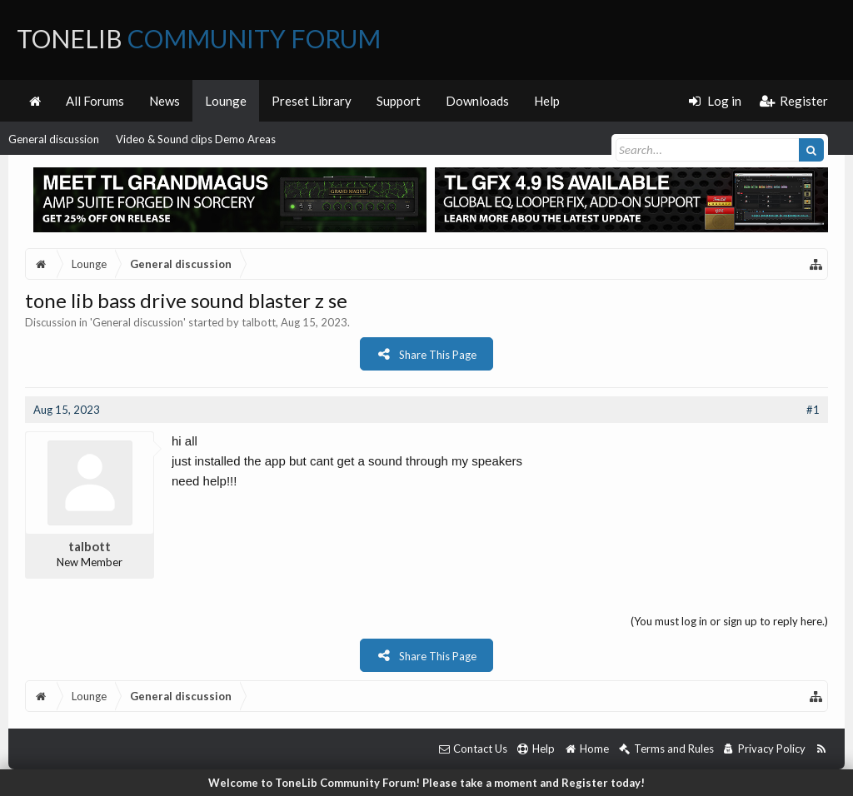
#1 (813, 409)
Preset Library (312, 100)
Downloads (477, 100)
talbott (259, 322)
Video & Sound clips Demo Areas (196, 139)
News (164, 100)
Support (399, 100)
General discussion (53, 139)
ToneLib (199, 38)
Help (547, 100)
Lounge (226, 100)
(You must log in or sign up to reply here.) (729, 621)
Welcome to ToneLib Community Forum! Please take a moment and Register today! (426, 782)
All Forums (95, 100)
